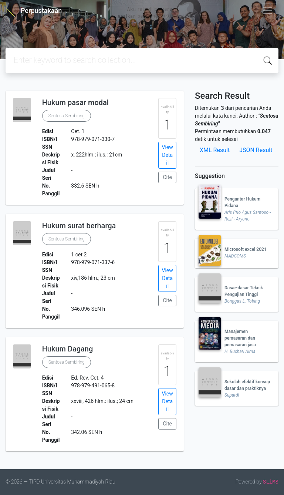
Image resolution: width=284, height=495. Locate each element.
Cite (167, 177)
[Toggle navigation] (267, 10)
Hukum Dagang (67, 348)
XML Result (215, 150)
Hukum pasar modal (75, 102)
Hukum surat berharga (79, 225)
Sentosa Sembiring (66, 115)
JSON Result (255, 150)
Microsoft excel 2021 (245, 249)
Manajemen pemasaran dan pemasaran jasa (240, 338)
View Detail (167, 155)
